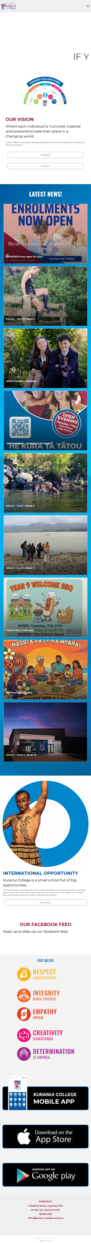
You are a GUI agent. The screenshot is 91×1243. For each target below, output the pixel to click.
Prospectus (45, 155)
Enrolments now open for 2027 (24, 256)
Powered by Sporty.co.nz (45, 1238)
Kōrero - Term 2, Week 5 (20, 319)
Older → (45, 766)
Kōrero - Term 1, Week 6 (20, 505)
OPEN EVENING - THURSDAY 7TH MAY (28, 443)
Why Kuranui (45, 902)
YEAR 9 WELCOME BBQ (20, 630)
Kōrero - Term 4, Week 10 (21, 755)
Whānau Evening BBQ (19, 692)
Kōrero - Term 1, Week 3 (20, 568)
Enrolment (45, 166)
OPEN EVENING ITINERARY (21, 381)
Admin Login (45, 1241)
